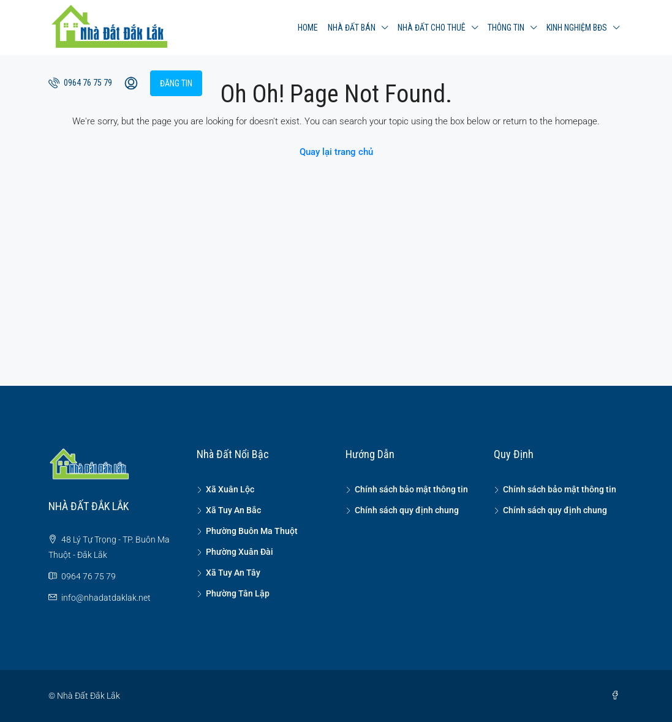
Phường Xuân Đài (239, 552)
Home (308, 27)
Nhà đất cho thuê (432, 27)
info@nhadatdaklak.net (106, 598)
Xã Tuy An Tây (233, 572)
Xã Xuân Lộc (230, 489)
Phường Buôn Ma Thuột (252, 531)
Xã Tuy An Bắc (233, 510)
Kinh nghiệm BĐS (576, 27)
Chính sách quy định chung (407, 510)
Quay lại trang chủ (336, 151)
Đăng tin (176, 83)
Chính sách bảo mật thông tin (411, 489)
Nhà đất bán (352, 27)
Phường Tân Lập (238, 593)
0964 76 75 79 (80, 82)
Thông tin (506, 27)
